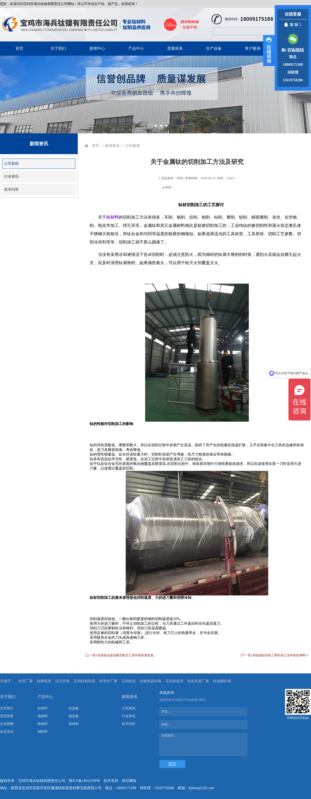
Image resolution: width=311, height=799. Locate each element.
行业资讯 (11, 176)
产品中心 (136, 48)
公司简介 (6, 708)
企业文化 (6, 731)
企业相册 (6, 724)
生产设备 (214, 48)
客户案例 (252, 48)
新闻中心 (97, 48)
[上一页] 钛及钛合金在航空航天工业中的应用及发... (120, 655)
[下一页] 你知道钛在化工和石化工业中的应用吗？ (275, 655)
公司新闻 (11, 163)
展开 (269, 50)
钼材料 (43, 731)
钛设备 (74, 708)
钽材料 (74, 724)
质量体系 (175, 48)
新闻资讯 (112, 146)
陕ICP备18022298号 (84, 781)
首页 (19, 48)
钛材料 (43, 708)
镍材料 (43, 716)
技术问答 (11, 189)
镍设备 (74, 716)
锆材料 (43, 724)
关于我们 (58, 48)
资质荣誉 (6, 716)
